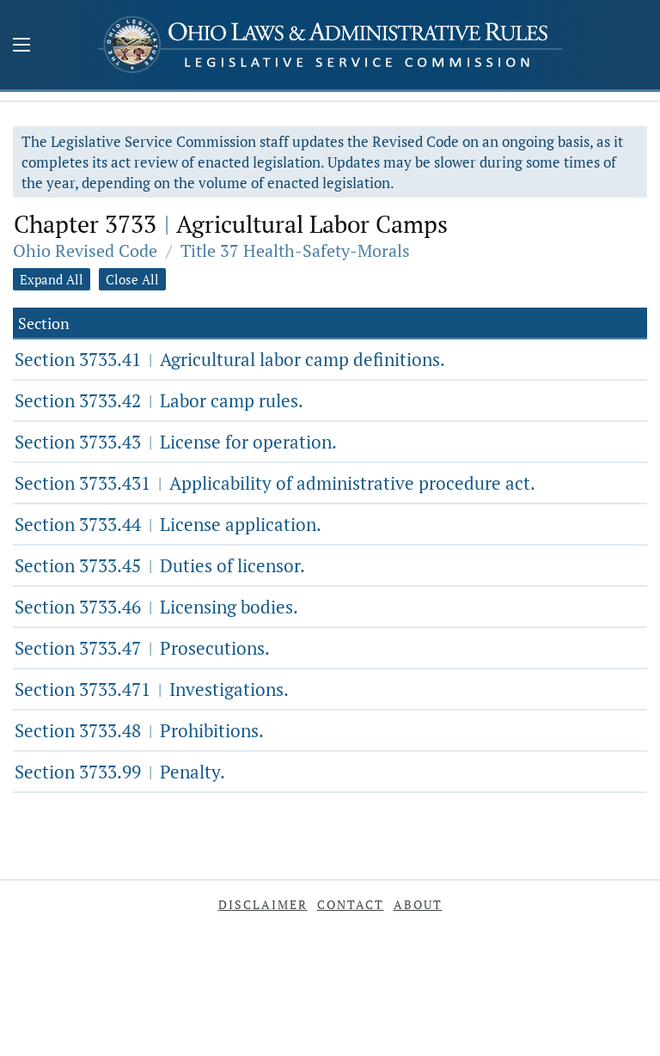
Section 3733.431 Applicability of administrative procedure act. (275, 483)
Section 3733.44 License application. (168, 524)
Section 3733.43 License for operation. (176, 442)
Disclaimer (263, 904)
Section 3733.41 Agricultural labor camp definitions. (230, 359)
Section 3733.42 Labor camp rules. (159, 400)
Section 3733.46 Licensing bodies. (156, 607)
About (418, 904)
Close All (132, 279)
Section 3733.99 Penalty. (120, 772)
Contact (350, 904)
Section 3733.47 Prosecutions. (142, 648)
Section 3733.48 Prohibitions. (139, 730)
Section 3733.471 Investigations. (152, 689)
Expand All (51, 279)
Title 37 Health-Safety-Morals (295, 250)
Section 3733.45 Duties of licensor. (160, 565)
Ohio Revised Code (85, 250)
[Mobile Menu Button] (21, 46)
